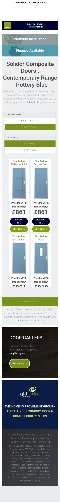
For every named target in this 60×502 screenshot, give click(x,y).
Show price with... (14, 114)
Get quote (19, 229)
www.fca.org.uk (33, 480)
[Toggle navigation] (42, 13)
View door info (19, 221)
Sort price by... (13, 137)
